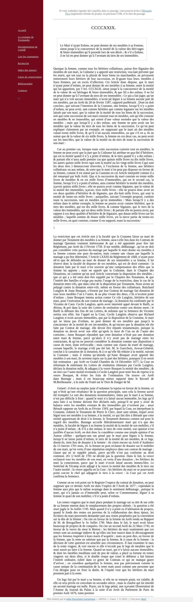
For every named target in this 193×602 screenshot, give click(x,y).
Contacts (22, 90)
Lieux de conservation (30, 76)
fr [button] (19, 98)
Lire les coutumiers (28, 56)
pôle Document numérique (80, 599)
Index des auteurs (27, 70)
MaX (143, 599)
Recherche (23, 63)
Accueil (22, 30)
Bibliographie (25, 83)
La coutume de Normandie (26, 38)
